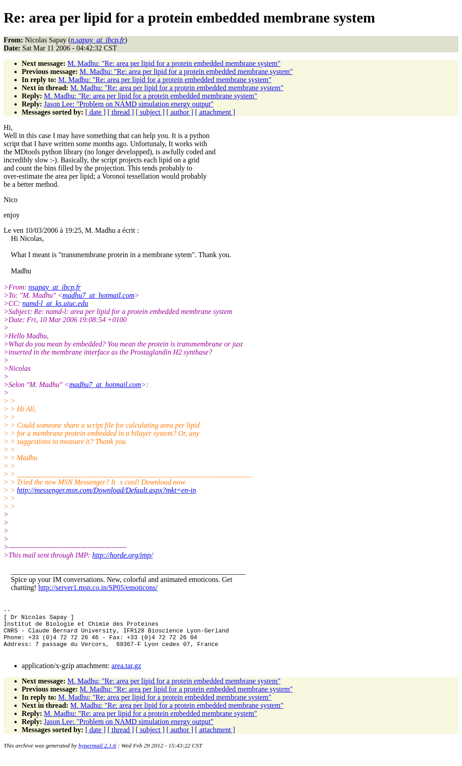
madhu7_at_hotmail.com (98, 295)
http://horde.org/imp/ (122, 555)
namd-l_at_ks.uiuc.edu (55, 303)
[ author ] (180, 112)
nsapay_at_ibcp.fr (54, 287)
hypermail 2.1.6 (97, 755)
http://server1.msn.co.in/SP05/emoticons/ (97, 587)
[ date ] (95, 112)
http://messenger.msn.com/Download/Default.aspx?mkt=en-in (106, 490)
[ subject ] (150, 112)
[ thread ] (120, 112)
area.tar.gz (126, 675)
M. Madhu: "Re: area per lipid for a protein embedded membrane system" (173, 63)
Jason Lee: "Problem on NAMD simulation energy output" (128, 104)
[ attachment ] (215, 112)
